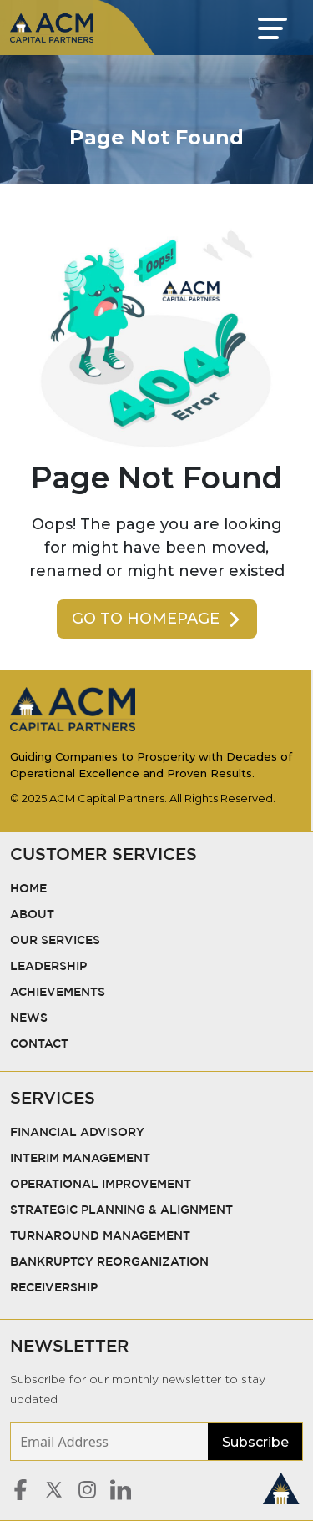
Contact (39, 1044)
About (32, 915)
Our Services (56, 941)
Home (28, 889)
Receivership (54, 1288)
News (29, 1018)
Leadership (48, 967)
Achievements (57, 993)
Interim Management (80, 1159)
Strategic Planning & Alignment (121, 1210)
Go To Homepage (157, 618)
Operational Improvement (100, 1185)
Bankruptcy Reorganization (109, 1262)
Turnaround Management (100, 1236)
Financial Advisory (77, 1133)
